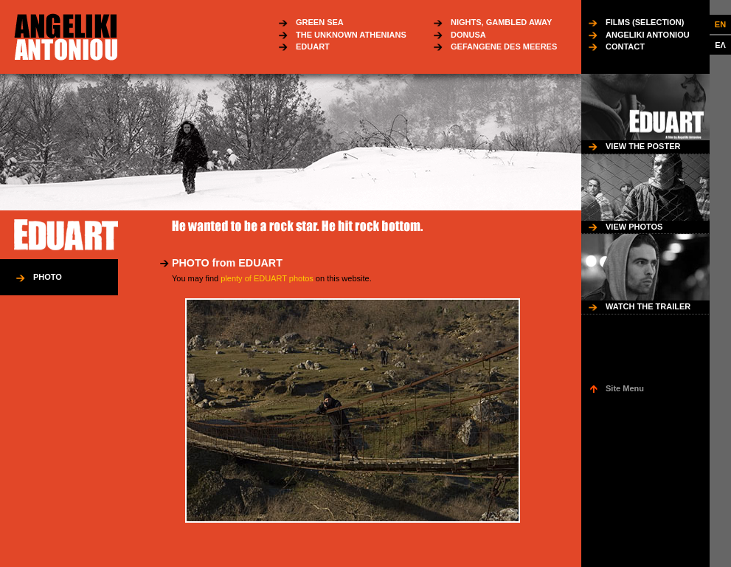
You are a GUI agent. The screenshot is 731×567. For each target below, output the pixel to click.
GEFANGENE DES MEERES (504, 46)
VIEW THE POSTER (643, 146)
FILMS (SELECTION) (645, 22)
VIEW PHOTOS (634, 226)
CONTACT (625, 46)
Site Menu (625, 388)
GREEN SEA (320, 22)
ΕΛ (720, 45)
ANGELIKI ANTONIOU (648, 34)
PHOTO (47, 276)
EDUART (313, 46)
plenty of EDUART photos (267, 278)
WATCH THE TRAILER (648, 306)
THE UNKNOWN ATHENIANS (351, 34)
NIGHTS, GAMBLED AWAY (501, 22)
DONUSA (468, 34)
